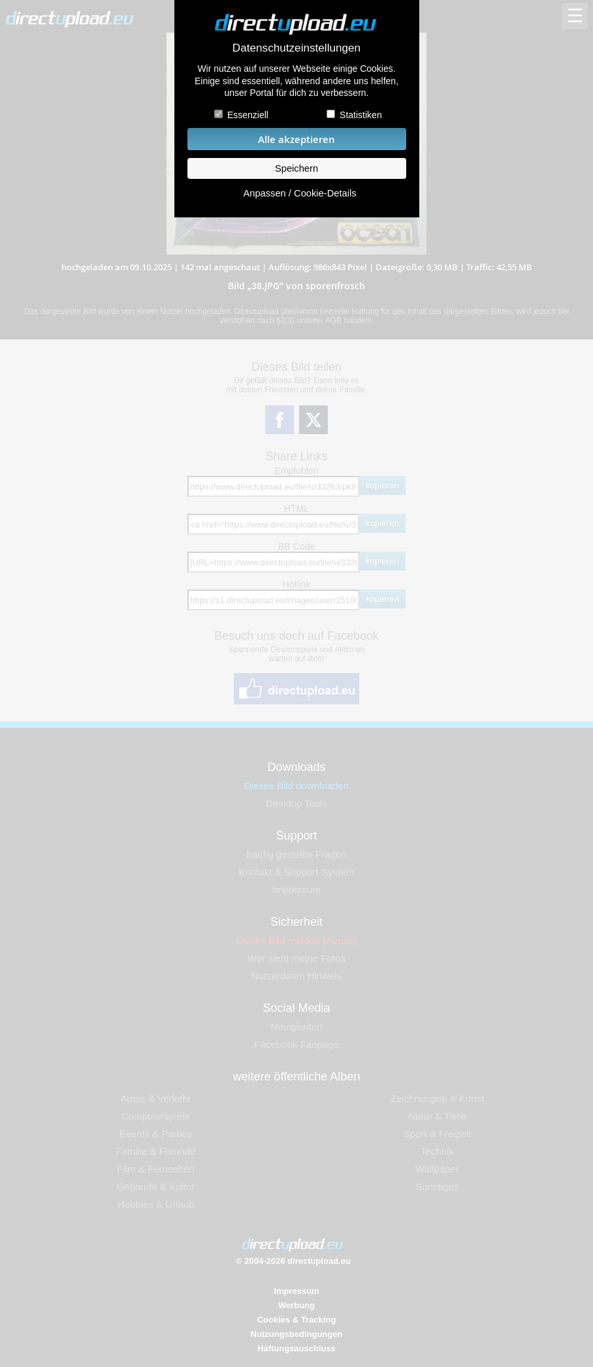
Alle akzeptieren (296, 139)
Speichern (296, 168)
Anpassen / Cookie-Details (299, 193)
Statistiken (361, 115)
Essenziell (247, 115)
